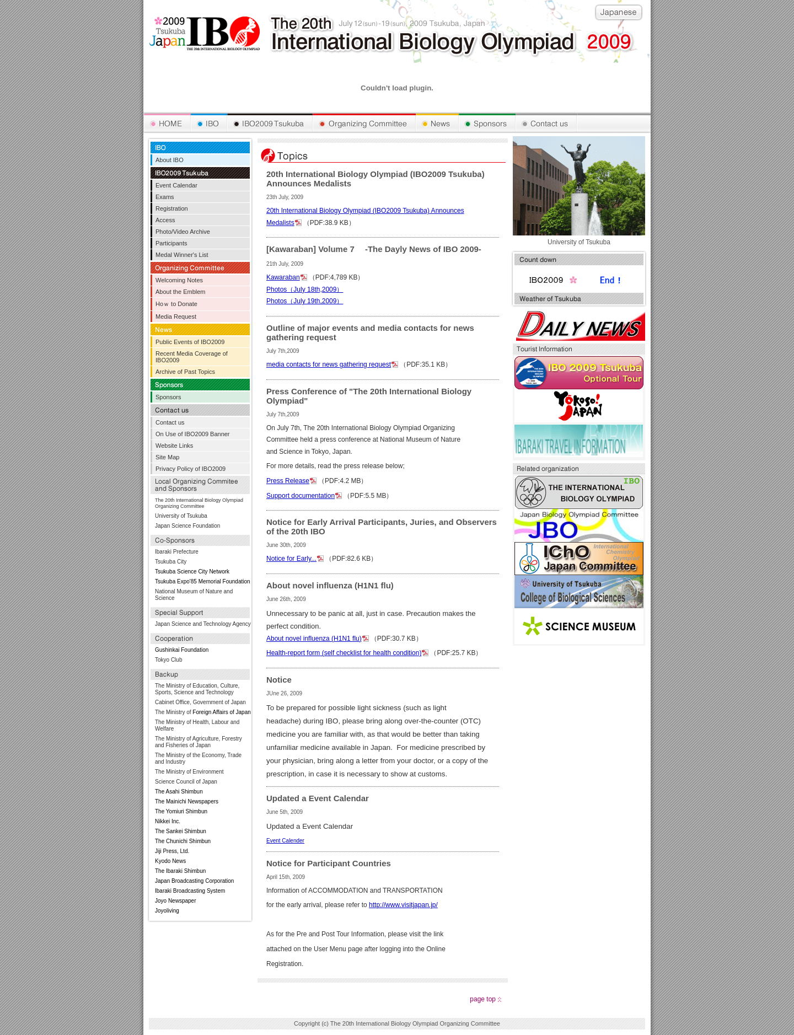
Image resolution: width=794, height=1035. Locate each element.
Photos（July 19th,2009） (304, 301)
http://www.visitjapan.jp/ (403, 905)
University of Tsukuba (181, 516)
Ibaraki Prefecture (176, 552)
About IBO (169, 160)
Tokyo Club (168, 660)
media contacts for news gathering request (328, 364)
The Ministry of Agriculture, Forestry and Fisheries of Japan (198, 742)
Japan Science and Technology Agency (203, 624)
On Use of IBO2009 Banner (192, 434)
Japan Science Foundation (187, 526)
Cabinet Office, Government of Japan (200, 702)
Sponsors (168, 397)
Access (165, 220)
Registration (171, 208)
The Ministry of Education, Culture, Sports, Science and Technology (197, 689)
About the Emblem (180, 291)
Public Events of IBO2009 (189, 342)
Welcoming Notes (179, 280)
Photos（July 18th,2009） (304, 289)
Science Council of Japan (186, 782)
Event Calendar (176, 185)
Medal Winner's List (181, 254)
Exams (164, 197)
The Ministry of (173, 712)
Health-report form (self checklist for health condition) (343, 653)
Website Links (174, 445)
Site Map (167, 457)
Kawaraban (283, 277)
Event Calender (285, 841)
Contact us (170, 422)
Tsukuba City (170, 562)
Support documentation (300, 496)
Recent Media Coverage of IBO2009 (191, 356)
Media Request (175, 316)
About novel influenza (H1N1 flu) (314, 638)
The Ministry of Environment (189, 772)
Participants (171, 243)
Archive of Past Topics (185, 371)
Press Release (287, 481)
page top (483, 999)
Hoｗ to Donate (176, 304)
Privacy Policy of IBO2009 (190, 468)
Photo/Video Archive (182, 231)
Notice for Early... (291, 558)
